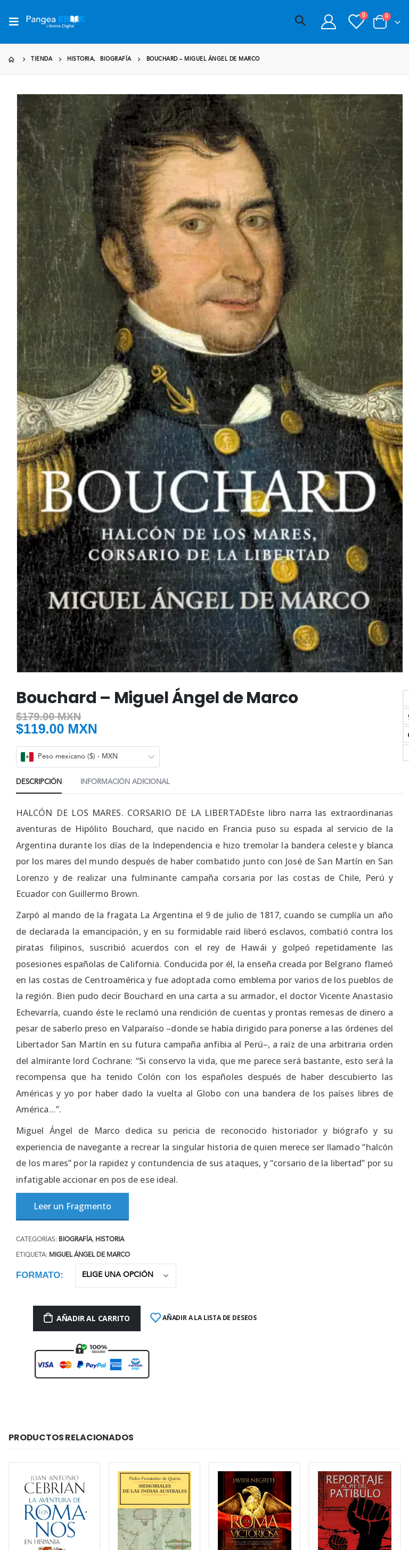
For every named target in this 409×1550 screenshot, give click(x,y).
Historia (109, 1239)
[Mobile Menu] (17, 21)
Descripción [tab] (39, 782)
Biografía (75, 1239)
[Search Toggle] (300, 21)
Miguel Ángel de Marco (89, 1255)
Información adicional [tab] (125, 782)
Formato (38, 1275)
